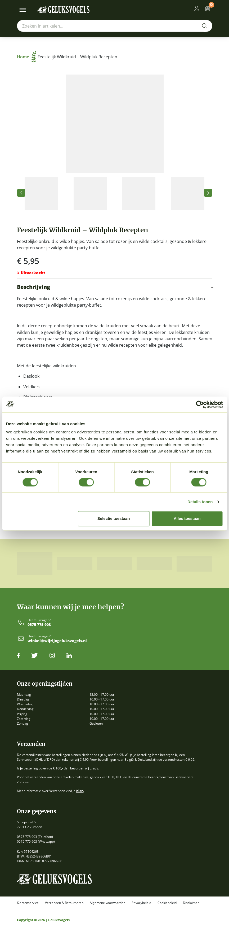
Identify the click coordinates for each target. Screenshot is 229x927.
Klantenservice (28, 903)
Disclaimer (191, 903)
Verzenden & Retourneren (64, 903)
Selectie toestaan (113, 518)
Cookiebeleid (167, 903)
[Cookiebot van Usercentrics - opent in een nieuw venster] (200, 404)
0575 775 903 (39, 625)
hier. (80, 791)
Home (26, 57)
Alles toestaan (187, 518)
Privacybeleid (141, 903)
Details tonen (200, 501)
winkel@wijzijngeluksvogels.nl (57, 641)
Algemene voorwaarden (107, 903)
